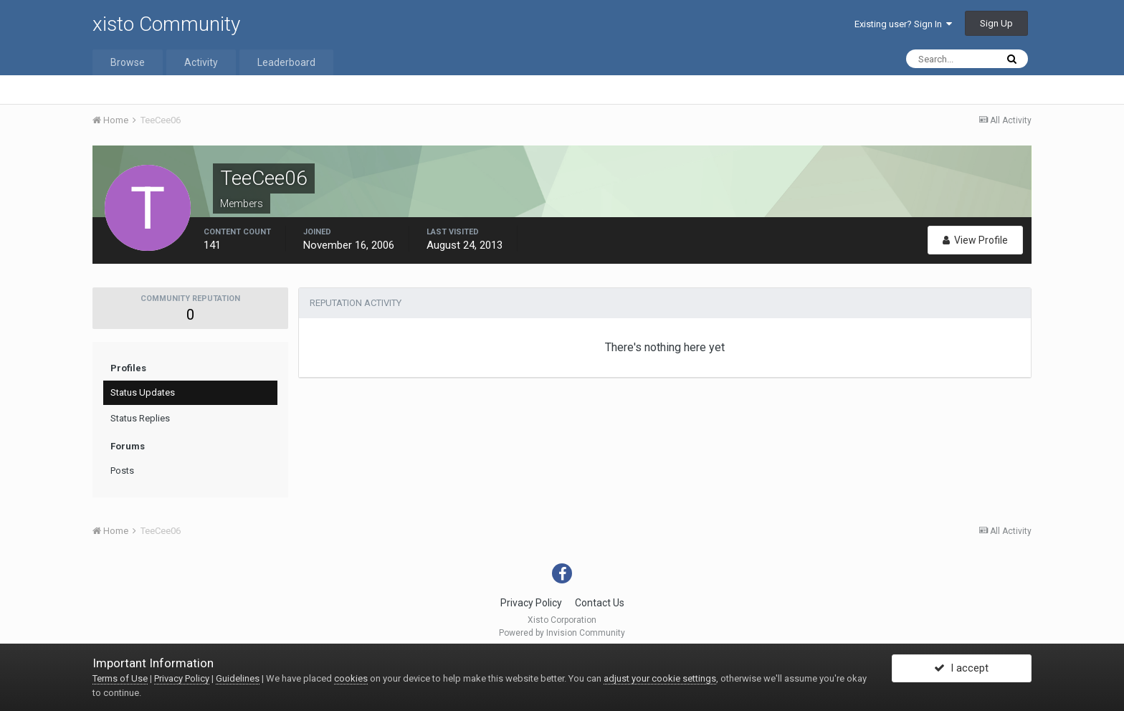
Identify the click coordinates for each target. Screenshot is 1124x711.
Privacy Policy (531, 603)
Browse (127, 62)
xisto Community (166, 24)
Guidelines (237, 678)
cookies (351, 678)
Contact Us (599, 603)
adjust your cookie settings (660, 678)
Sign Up (996, 23)
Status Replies (140, 418)
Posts (122, 470)
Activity (201, 62)
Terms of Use (120, 678)
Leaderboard (286, 62)
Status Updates (142, 392)
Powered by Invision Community (562, 633)
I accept (961, 670)
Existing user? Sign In (903, 24)
